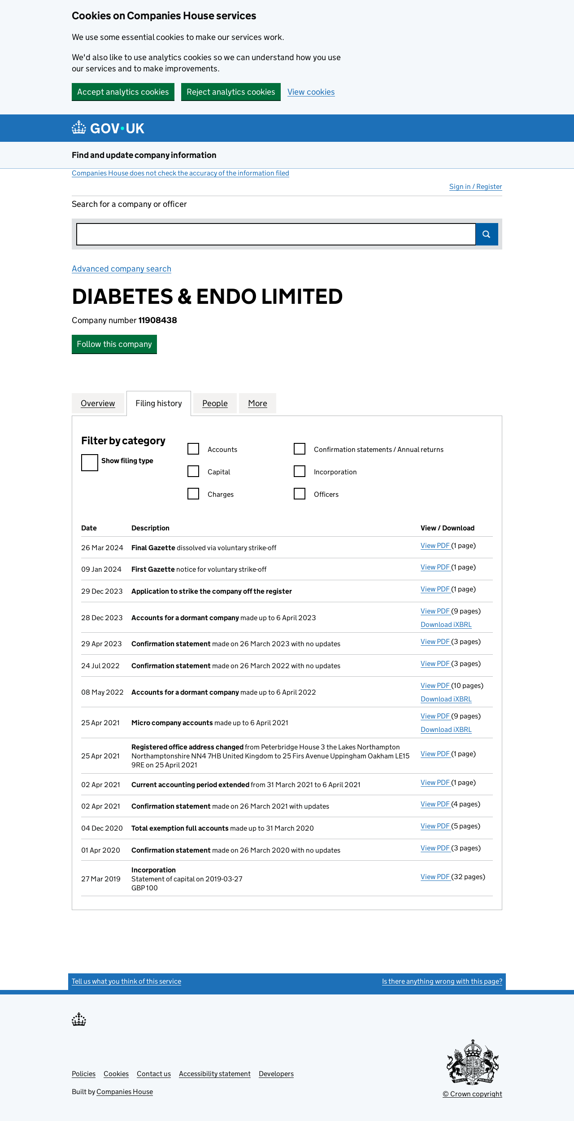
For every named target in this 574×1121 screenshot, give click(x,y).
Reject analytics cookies (231, 92)
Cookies (116, 1073)
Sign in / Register (475, 186)
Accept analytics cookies (123, 92)
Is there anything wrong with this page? (442, 981)
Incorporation (325, 473)
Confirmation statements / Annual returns (369, 450)
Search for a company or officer (129, 204)
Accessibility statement (215, 1073)
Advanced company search (121, 268)
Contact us (154, 1073)
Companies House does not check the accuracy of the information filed (180, 173)
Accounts (212, 450)
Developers (276, 1073)
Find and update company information (144, 155)
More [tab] (257, 403)
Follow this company (114, 344)
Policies (84, 1073)
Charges (210, 495)
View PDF (436, 545)
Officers (316, 495)
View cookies (311, 92)
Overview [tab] (98, 403)
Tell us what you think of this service (126, 981)
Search (487, 234)
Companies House (124, 1091)
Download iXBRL (446, 624)
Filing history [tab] (158, 403)
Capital (208, 473)
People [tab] (215, 403)
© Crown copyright (472, 1094)
